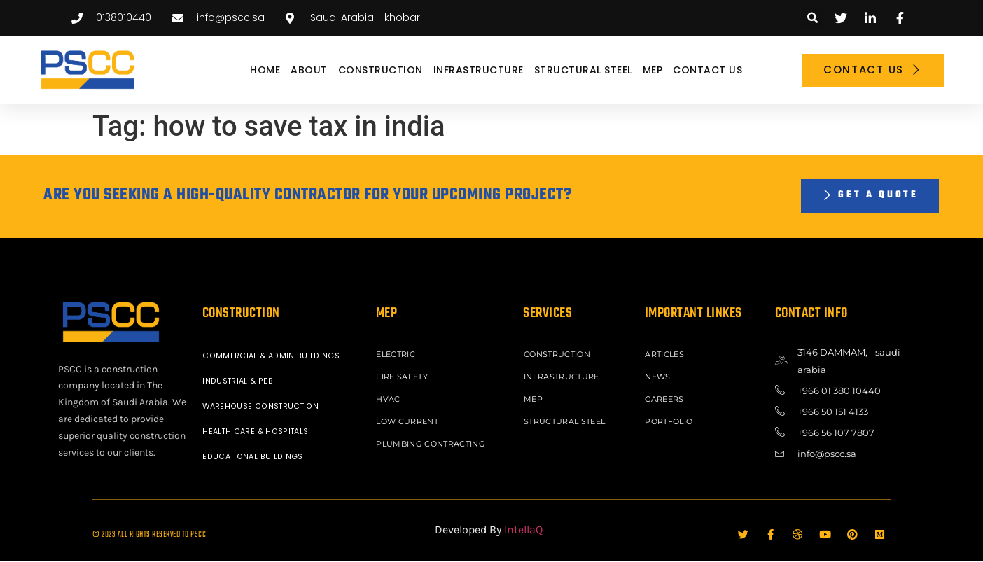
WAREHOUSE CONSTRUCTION (264, 406)
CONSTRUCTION (380, 70)
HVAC (389, 397)
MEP (653, 70)
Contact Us (707, 70)
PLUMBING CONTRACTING (433, 439)
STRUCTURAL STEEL (583, 70)
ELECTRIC (397, 355)
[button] (812, 18)
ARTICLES (666, 355)
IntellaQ (523, 530)
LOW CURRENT (409, 418)
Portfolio (670, 418)
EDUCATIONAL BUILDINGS (254, 457)
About (309, 70)
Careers (666, 397)
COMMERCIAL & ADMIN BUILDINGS (273, 356)
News (659, 376)
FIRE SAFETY (404, 376)
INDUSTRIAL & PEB (239, 381)
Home (265, 70)
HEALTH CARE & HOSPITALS (258, 431)
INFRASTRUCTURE (478, 70)
